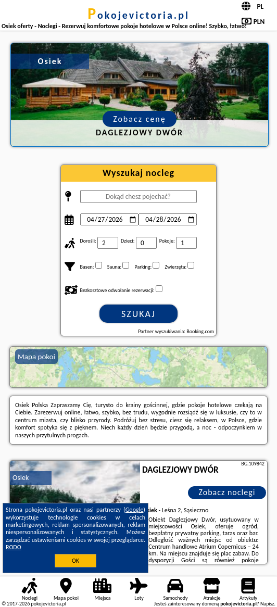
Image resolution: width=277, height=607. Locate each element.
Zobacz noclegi (226, 492)
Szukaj (138, 314)
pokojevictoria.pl (138, 15)
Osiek (20, 477)
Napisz (267, 603)
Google (134, 509)
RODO (13, 547)
